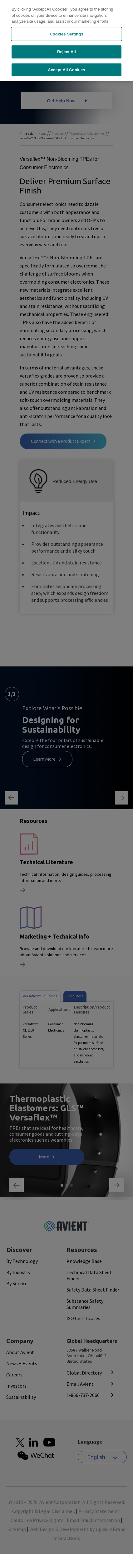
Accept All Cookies (66, 63)
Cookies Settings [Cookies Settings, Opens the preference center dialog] (66, 28)
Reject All (66, 45)
